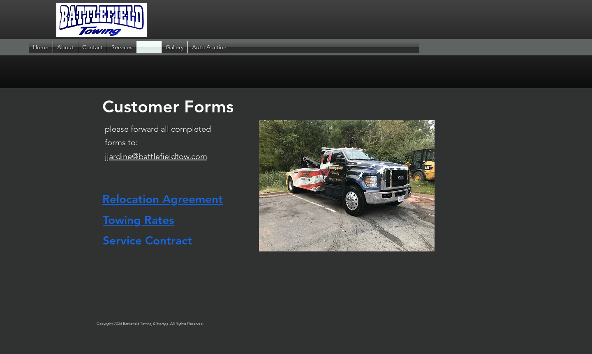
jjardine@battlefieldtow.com (156, 156)
